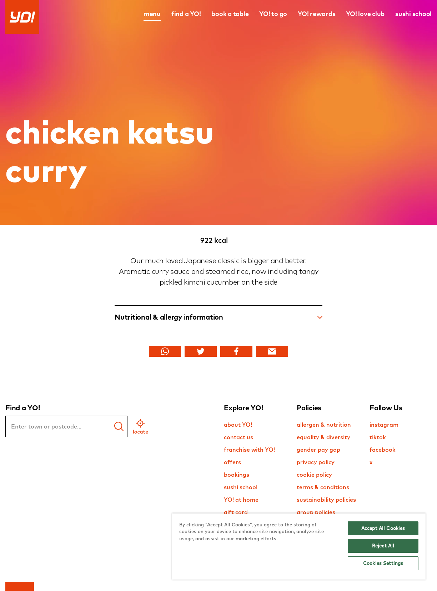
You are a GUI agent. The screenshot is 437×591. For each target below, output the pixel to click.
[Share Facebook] (236, 351)
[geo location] (140, 426)
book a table (229, 14)
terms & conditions (323, 487)
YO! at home (241, 499)
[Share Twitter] (201, 351)
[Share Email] (272, 351)
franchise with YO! (249, 449)
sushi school (413, 14)
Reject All (383, 546)
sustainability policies (326, 499)
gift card (236, 512)
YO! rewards (316, 14)
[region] (299, 546)
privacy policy (316, 462)
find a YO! (186, 14)
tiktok (378, 437)
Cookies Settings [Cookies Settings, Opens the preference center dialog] (383, 563)
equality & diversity (323, 437)
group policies (316, 512)
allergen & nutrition (324, 424)
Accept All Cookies (383, 528)
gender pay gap (318, 449)
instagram (384, 424)
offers (232, 462)
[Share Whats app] (165, 351)
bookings (236, 474)
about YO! (238, 424)
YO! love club (365, 14)
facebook (383, 449)
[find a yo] (119, 426)
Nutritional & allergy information (218, 316)
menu (152, 14)
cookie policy (314, 474)
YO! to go (273, 14)
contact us (238, 437)
